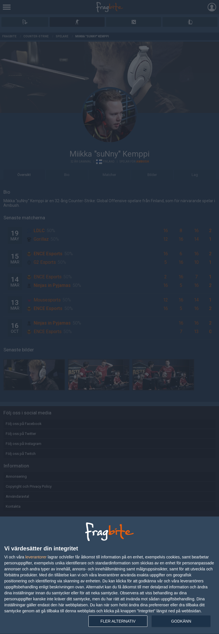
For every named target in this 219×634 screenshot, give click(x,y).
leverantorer (36, 557)
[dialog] (109, 575)
